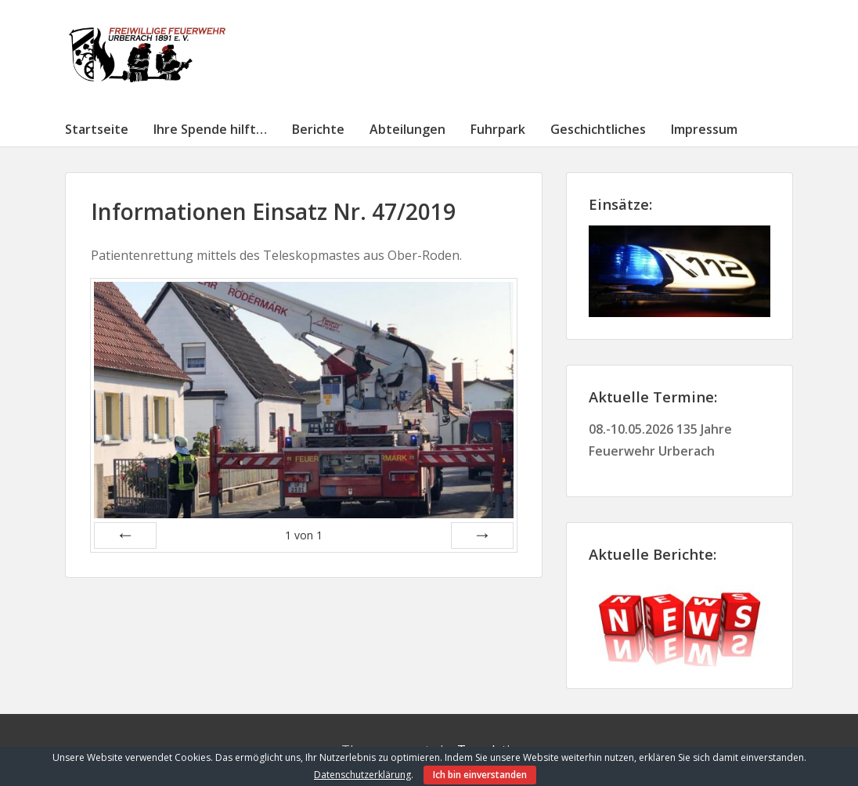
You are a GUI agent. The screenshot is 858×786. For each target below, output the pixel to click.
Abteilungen (407, 129)
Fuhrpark (497, 129)
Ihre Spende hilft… (210, 129)
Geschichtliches (598, 129)
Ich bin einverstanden (480, 774)
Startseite (96, 129)
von (304, 535)
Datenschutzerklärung (362, 774)
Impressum (704, 129)
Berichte (318, 129)
